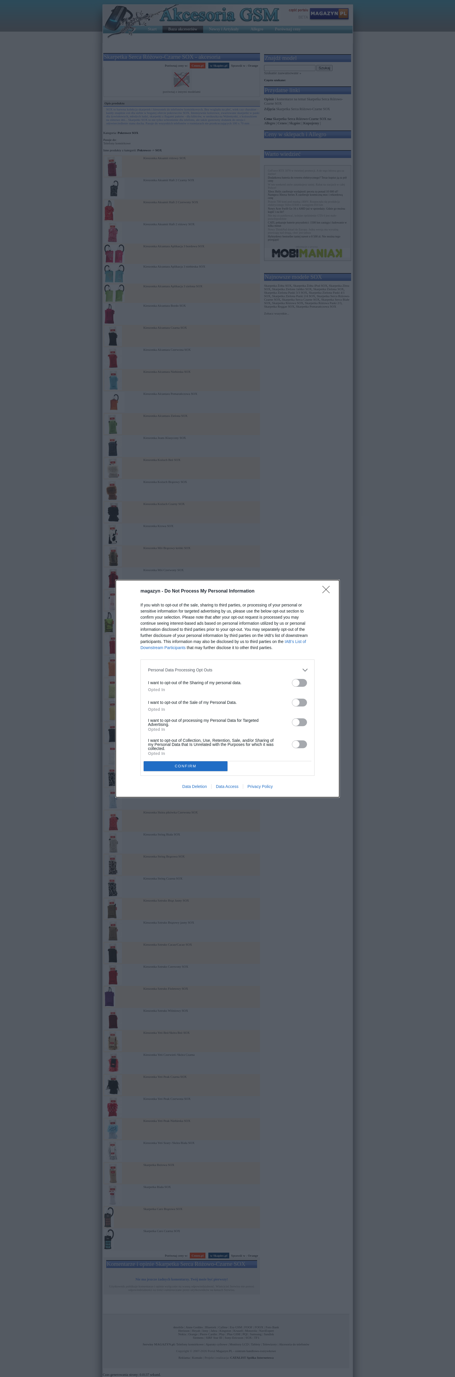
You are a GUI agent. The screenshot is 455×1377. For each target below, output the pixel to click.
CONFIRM (185, 766)
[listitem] (227, 670)
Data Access (227, 786)
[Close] (327, 591)
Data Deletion (194, 786)
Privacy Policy (260, 786)
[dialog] (227, 688)
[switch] (299, 683)
